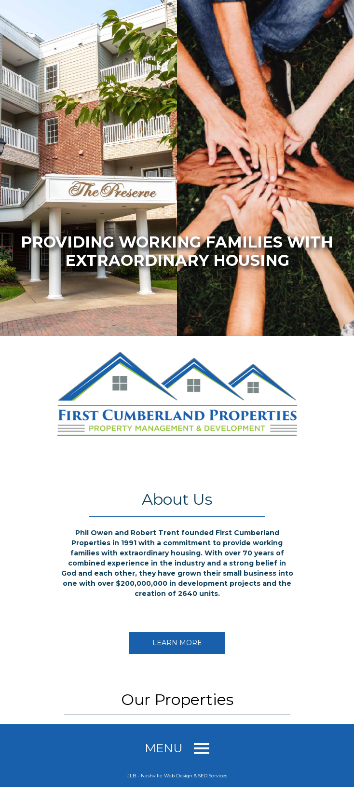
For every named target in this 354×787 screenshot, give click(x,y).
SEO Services (212, 775)
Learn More (177, 642)
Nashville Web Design (166, 775)
